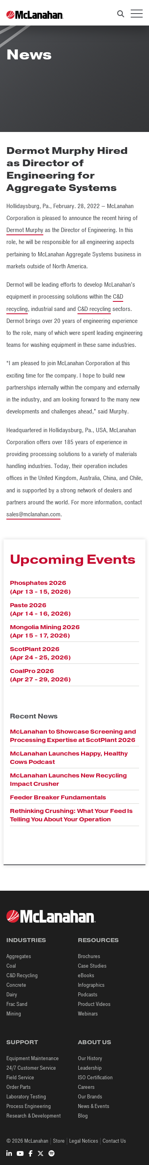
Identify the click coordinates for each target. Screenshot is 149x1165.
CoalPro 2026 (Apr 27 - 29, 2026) (40, 675)
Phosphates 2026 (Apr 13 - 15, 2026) (40, 587)
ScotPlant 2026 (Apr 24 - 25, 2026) (40, 653)
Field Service (20, 1077)
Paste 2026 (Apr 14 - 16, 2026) (40, 609)
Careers (86, 1087)
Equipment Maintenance (32, 1058)
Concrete (16, 985)
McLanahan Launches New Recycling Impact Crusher (68, 779)
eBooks (86, 975)
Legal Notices (83, 1141)
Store (59, 1141)
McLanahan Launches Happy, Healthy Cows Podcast (69, 758)
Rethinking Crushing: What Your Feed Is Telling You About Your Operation (71, 815)
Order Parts (18, 1087)
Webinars (88, 1013)
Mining (13, 1013)
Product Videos (94, 1004)
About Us (94, 1042)
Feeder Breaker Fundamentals (58, 797)
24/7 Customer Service (31, 1068)
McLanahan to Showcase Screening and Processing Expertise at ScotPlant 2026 (73, 736)
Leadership (90, 1068)
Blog (83, 1116)
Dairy (11, 994)
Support (22, 1042)
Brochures (89, 956)
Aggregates (18, 956)
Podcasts (87, 994)
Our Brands (90, 1096)
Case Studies (92, 966)
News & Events (93, 1106)
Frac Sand (16, 1004)
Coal (11, 966)
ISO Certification (95, 1077)
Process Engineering (28, 1106)
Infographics (91, 985)
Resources (98, 940)
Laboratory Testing (26, 1096)
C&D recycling (94, 309)
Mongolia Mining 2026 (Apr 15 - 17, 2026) (45, 631)
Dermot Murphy (24, 230)
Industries (26, 940)
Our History (90, 1058)
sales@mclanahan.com (33, 514)
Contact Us (114, 1141)
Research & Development (33, 1116)
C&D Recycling (22, 975)
